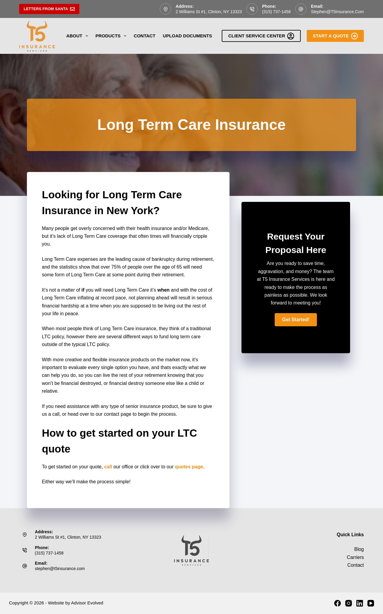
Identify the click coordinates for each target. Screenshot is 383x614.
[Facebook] (337, 603)
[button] (296, 319)
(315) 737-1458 (276, 11)
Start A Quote (335, 36)
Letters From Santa (49, 9)
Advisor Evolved (87, 602)
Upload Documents (187, 35)
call (108, 466)
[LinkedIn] (359, 603)
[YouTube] (370, 603)
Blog (359, 549)
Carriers (355, 557)
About (78, 35)
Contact (144, 35)
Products (112, 35)
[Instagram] (348, 603)
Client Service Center (261, 36)
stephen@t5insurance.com (337, 11)
